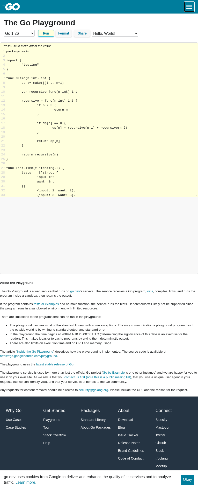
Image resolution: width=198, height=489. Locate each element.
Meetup (161, 466)
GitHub (160, 443)
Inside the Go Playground (35, 351)
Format (63, 33)
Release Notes (129, 443)
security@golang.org (93, 390)
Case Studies (16, 427)
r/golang (161, 458)
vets (150, 291)
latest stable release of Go (54, 364)
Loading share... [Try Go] (102, 123)
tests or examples (46, 304)
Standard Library (93, 420)
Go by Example (114, 372)
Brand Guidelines (131, 451)
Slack (159, 451)
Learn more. (25, 482)
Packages (90, 410)
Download (125, 420)
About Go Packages (96, 427)
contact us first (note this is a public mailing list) (97, 377)
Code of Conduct (130, 458)
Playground (51, 420)
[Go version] (19, 33)
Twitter (160, 435)
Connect (163, 410)
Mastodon (162, 427)
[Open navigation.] (189, 7)
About (123, 410)
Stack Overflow (54, 435)
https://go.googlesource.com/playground (28, 356)
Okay (187, 479)
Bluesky (161, 420)
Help (46, 443)
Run (46, 33)
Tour (46, 427)
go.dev (75, 291)
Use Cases (14, 420)
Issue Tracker (128, 435)
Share (82, 33)
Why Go (14, 410)
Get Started (54, 410)
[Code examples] (115, 33)
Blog (121, 427)
